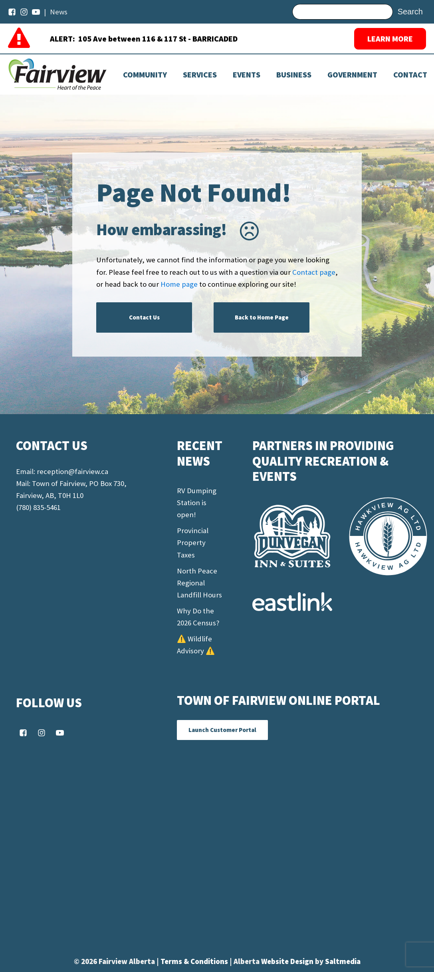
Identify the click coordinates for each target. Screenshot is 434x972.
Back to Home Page (262, 317)
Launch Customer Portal (222, 730)
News (58, 11)
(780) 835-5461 (38, 507)
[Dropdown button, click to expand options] (246, 74)
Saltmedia (343, 961)
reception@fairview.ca (72, 471)
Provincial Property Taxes (192, 542)
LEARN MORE (390, 39)
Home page (179, 284)
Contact (410, 74)
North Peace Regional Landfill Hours (199, 582)
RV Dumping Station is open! (196, 502)
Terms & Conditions (195, 961)
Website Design (288, 961)
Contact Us (144, 317)
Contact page (313, 272)
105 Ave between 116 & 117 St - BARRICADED (158, 39)
